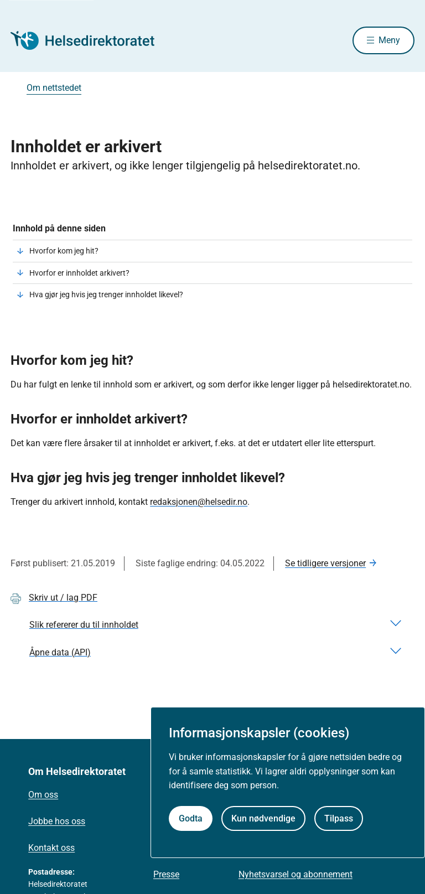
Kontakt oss (51, 848)
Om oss (43, 794)
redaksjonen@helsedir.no (198, 502)
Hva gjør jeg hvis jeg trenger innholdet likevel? (106, 294)
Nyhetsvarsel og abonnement (296, 874)
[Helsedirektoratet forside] (90, 40)
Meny (389, 40)
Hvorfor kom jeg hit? (64, 250)
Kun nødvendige (263, 818)
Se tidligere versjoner (325, 563)
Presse (166, 874)
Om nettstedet (54, 87)
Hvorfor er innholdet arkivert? (79, 272)
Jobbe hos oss (56, 821)
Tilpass (338, 818)
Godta (191, 818)
